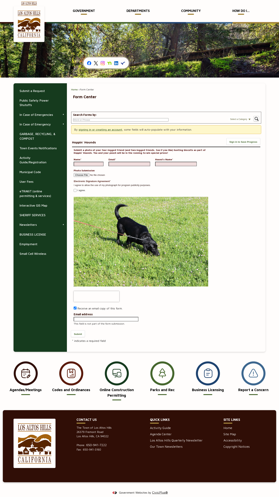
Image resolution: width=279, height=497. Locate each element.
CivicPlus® (160, 486)
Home (74, 83)
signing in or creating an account (100, 123)
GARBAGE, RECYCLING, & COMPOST (37, 130)
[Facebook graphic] (89, 56)
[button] (240, 113)
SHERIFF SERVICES (33, 209)
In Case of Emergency (35, 118)
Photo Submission (84, 164)
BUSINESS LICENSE (33, 228)
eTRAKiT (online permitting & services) (35, 187)
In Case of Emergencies (36, 109)
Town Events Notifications (38, 142)
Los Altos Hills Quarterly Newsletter (176, 434)
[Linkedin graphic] (116, 56)
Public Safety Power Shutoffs (34, 97)
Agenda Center (161, 428)
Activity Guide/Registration (33, 154)
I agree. (81, 184)
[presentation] (96, 290)
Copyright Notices (236, 440)
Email (112, 153)
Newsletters (28, 218)
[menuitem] (84, 11)
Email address (83, 308)
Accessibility (232, 434)
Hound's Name (164, 153)
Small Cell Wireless (33, 247)
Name (77, 153)
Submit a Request (32, 85)
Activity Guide (160, 422)
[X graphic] (96, 56)
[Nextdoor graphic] (109, 56)
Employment (28, 238)
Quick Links (160, 414)
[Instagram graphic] (102, 56)
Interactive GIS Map (33, 199)
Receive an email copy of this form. (99, 302)
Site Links (231, 414)
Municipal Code (30, 166)
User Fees (26, 175)
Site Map (229, 428)
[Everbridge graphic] (123, 56)
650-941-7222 (96, 439)
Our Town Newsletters (166, 440)
